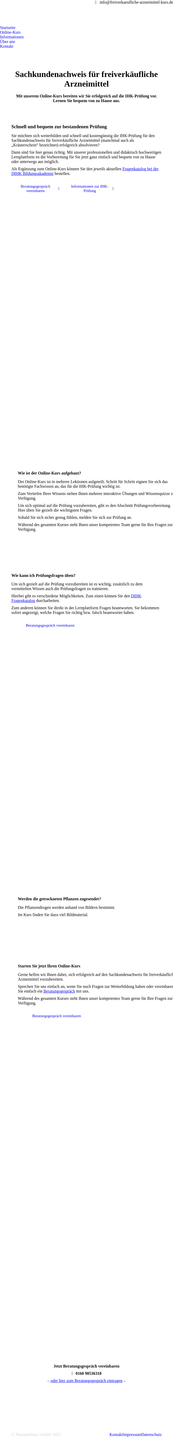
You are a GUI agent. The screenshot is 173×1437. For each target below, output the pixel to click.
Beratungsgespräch (59, 991)
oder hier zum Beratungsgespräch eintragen (86, 1380)
